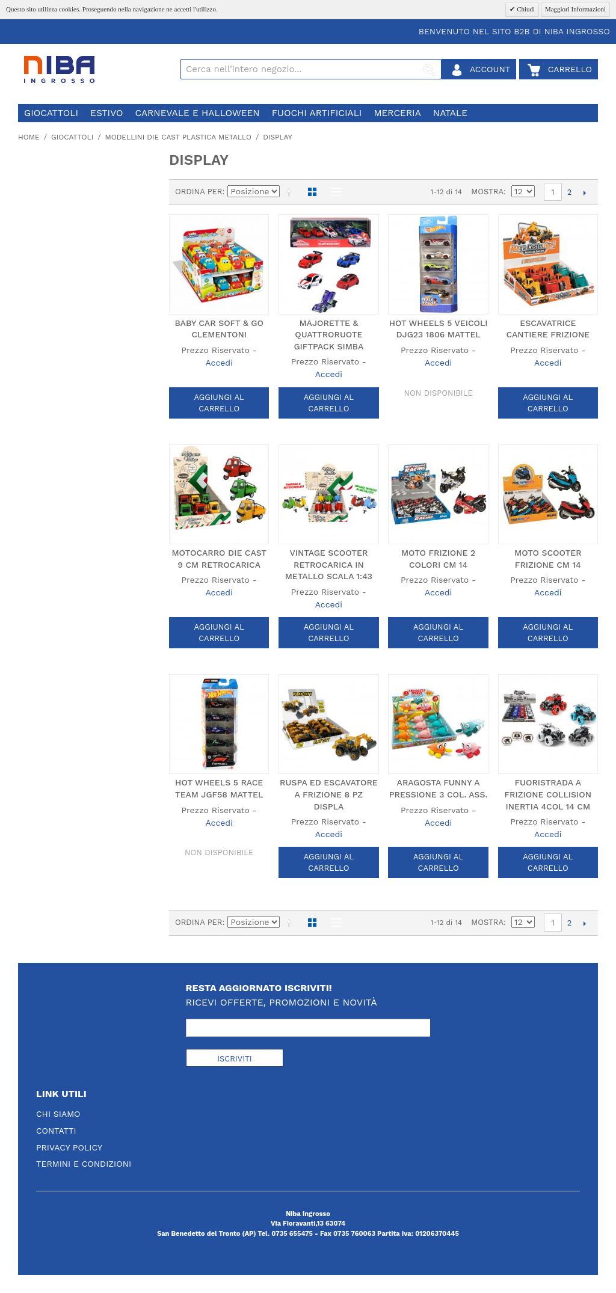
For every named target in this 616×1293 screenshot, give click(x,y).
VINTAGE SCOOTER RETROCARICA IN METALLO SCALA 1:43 (328, 564)
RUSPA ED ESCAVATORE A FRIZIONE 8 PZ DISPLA (329, 794)
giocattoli (51, 113)
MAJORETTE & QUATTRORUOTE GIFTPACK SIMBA (328, 334)
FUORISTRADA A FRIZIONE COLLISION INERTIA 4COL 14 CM (548, 794)
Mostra (487, 191)
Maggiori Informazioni (575, 9)
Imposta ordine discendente (291, 192)
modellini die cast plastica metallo (178, 137)
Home (29, 137)
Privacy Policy (69, 1147)
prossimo (584, 192)
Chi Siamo (58, 1114)
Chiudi (525, 9)
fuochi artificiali (317, 113)
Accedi (218, 362)
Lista (333, 192)
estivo (106, 113)
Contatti (56, 1130)
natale (450, 113)
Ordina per (199, 191)
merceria (397, 113)
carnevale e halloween (197, 113)
